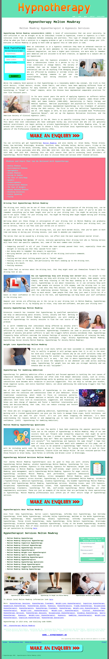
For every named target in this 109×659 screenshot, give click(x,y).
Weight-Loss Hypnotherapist (68, 603)
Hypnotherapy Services (14, 613)
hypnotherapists (62, 124)
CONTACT (92, 16)
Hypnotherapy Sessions (20, 603)
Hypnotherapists (64, 606)
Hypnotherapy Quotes (37, 606)
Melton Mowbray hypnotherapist (31, 462)
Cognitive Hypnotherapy (93, 603)
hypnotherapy (68, 67)
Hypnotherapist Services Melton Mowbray (31, 533)
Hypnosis (51, 606)
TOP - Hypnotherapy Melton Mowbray (19, 626)
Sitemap (5, 642)
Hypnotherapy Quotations (53, 618)
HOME (73, 16)
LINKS (79, 16)
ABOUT (85, 16)
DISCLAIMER (101, 16)
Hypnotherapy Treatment (43, 603)
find (11, 514)
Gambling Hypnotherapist (80, 615)
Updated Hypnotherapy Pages (33, 642)
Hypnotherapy (65, 608)
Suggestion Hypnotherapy (15, 606)
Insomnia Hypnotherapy (87, 613)
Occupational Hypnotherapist (62, 613)
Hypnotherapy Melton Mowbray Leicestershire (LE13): (28, 33)
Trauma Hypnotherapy (83, 606)
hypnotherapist (97, 108)
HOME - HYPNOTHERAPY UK (54, 635)
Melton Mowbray (50, 143)
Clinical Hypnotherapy (93, 610)
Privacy (104, 642)
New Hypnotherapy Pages (16, 642)
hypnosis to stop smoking (40, 467)
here (35, 528)
